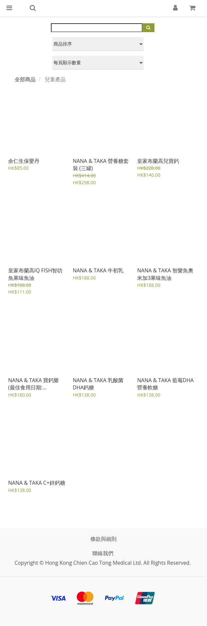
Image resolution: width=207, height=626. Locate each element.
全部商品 (25, 79)
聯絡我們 (102, 553)
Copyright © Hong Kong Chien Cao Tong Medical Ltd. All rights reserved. (102, 562)
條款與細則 (103, 538)
